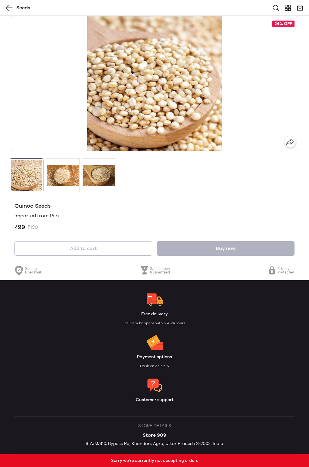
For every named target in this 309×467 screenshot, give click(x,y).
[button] (26, 175)
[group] (154, 83)
